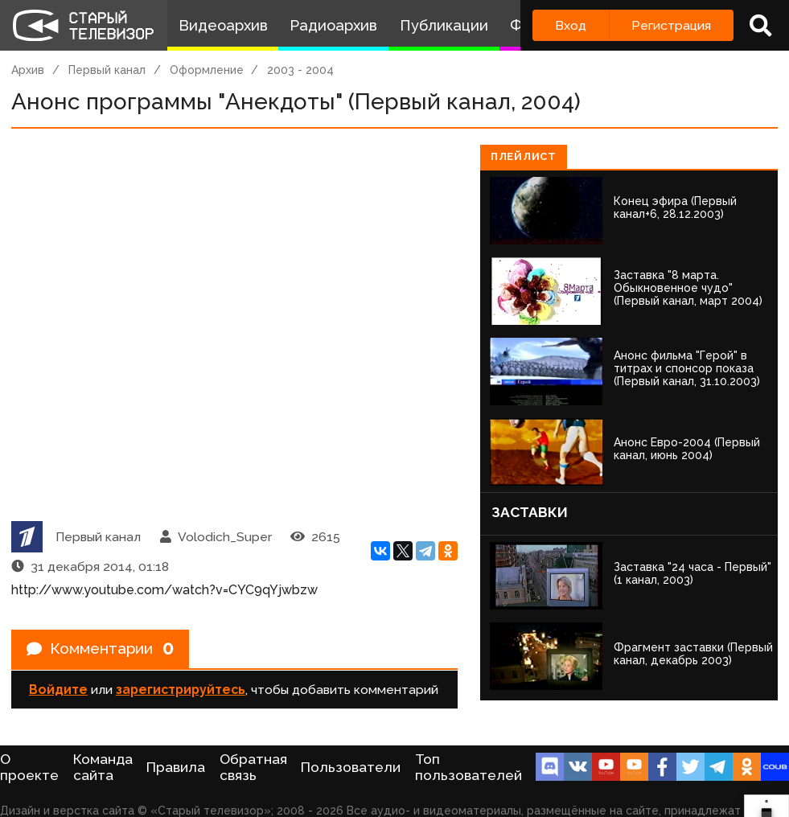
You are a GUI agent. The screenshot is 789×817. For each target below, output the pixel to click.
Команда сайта (103, 767)
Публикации (444, 25)
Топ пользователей (468, 767)
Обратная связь (253, 767)
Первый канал (107, 70)
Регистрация (671, 25)
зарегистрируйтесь (180, 692)
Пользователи (351, 767)
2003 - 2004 (300, 70)
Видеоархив (223, 25)
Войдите (58, 692)
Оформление (207, 70)
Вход (570, 25)
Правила (175, 767)
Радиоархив (333, 25)
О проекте (29, 767)
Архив (27, 70)
